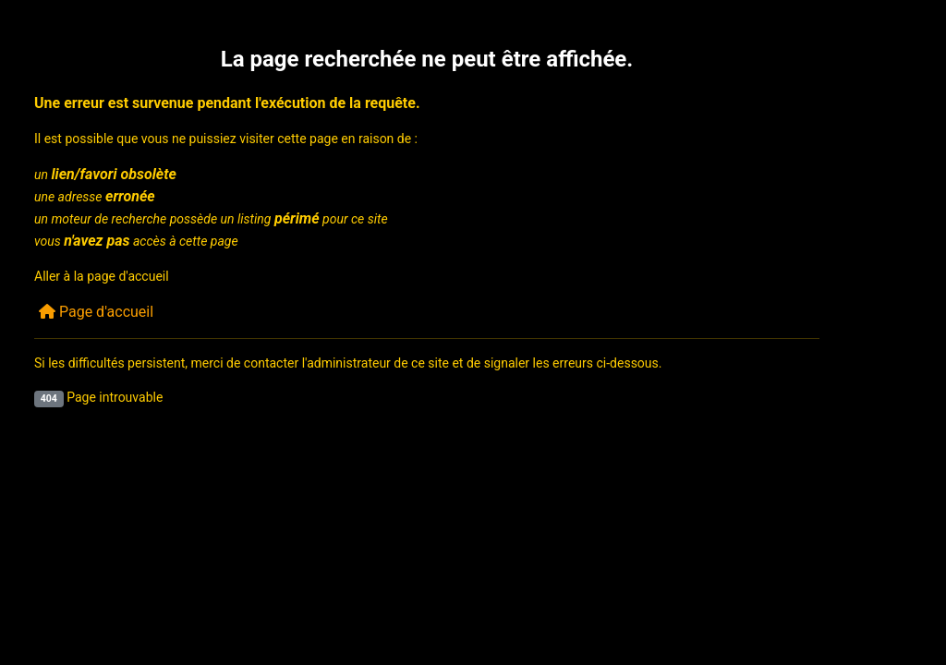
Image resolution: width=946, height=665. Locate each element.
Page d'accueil (96, 311)
